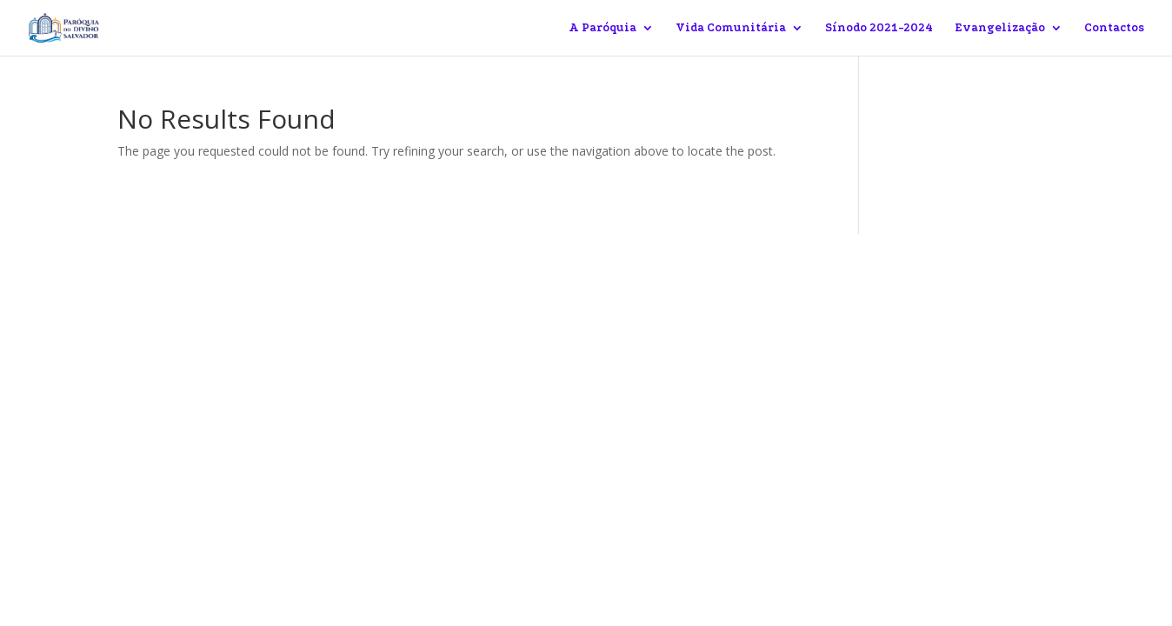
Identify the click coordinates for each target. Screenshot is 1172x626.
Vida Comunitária (731, 28)
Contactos (1114, 28)
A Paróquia (602, 28)
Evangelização (1000, 28)
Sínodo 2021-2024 (879, 28)
